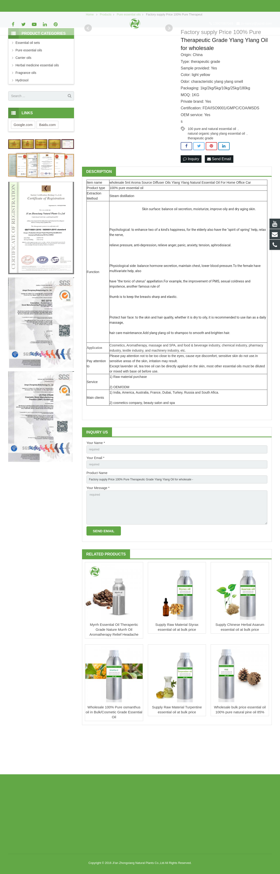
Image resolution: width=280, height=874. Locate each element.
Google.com (23, 158)
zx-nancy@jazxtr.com (54, 6)
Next (169, 61)
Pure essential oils (28, 84)
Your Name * (95, 477)
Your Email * (95, 493)
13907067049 (22, 6)
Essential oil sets (27, 76)
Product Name (96, 509)
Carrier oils (23, 91)
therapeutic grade (200, 171)
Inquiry (191, 192)
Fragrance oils (25, 106)
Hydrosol (21, 114)
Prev (88, 61)
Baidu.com (47, 158)
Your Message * (97, 525)
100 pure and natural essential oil (212, 162)
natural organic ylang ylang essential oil (216, 167)
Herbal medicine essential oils (37, 99)
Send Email (219, 192)
